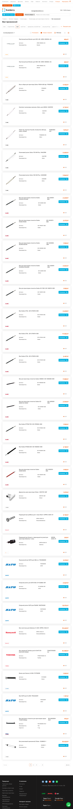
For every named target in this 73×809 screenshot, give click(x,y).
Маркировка (66, 1)
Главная (4, 19)
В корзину (63, 43)
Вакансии (13, 1)
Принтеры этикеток (7, 790)
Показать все (67, 26)
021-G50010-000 (49, 470)
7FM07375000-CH (51, 651)
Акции (21, 789)
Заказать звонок (7, 5)
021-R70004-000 (37, 424)
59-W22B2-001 (41, 582)
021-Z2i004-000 (50, 198)
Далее (68, 765)
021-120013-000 (50, 288)
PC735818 (37, 673)
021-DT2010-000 (34, 356)
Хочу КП (16, 5)
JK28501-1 (43, 741)
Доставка (20, 1)
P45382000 (42, 560)
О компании (5, 1)
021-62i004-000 (51, 266)
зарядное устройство (34, 26)
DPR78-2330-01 (53, 538)
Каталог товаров (13, 19)
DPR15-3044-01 (48, 514)
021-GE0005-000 (50, 243)
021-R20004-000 (37, 447)
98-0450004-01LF (52, 719)
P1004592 (50, 84)
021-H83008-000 (49, 379)
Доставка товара (24, 804)
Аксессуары (23, 19)
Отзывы (51, 1)
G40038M (43, 175)
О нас (20, 786)
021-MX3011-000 (50, 221)
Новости (38, 1)
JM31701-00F (43, 492)
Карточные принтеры (8, 793)
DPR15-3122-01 (44, 628)
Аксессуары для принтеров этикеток (39, 19)
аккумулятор (46, 26)
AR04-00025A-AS (46, 62)
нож (4, 26)
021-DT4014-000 (34, 333)
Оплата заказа (23, 806)
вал (17, 26)
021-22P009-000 (51, 402)
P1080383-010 (52, 130)
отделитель (11, 26)
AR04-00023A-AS (46, 39)
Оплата (27, 1)
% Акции (57, 1)
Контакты (44, 1)
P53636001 (35, 696)
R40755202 (42, 605)
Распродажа (19, 14)
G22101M (50, 107)
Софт (32, 1)
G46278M (43, 152)
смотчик (23, 26)
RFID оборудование (7, 803)
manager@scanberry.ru (37, 11)
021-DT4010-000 (34, 311)
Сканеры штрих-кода (8, 788)
